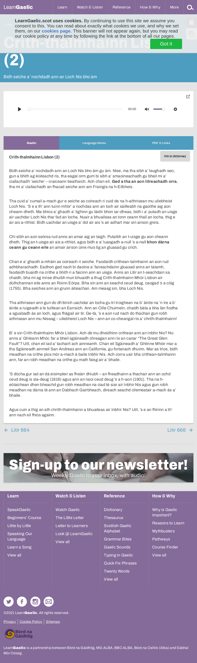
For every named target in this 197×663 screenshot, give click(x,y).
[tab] (31, 143)
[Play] (19, 109)
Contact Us (49, 602)
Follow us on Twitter (9, 602)
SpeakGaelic (19, 509)
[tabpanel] (98, 286)
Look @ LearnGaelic (73, 534)
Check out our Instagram (35, 602)
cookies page (56, 31)
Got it (166, 44)
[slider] (75, 109)
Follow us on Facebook (22, 602)
